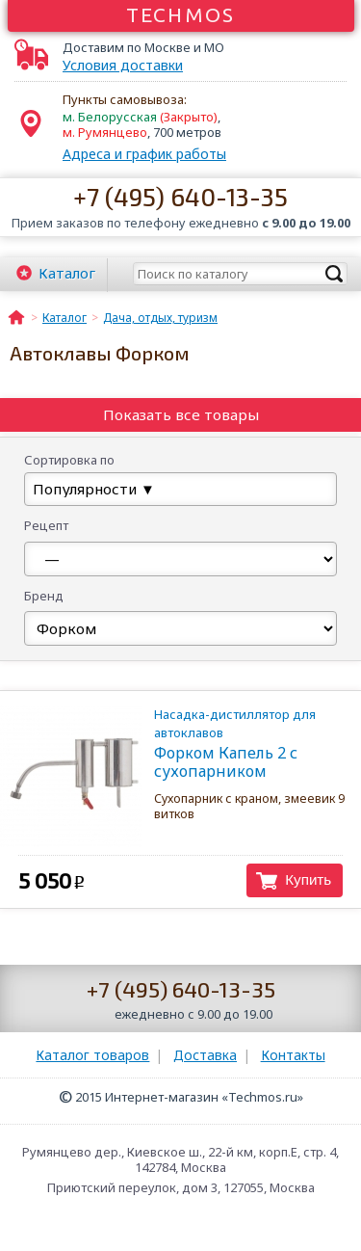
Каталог (67, 272)
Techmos (180, 14)
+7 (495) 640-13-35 (180, 196)
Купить (308, 879)
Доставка (205, 1055)
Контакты (293, 1055)
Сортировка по (69, 459)
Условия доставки (123, 65)
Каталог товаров (92, 1055)
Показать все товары (181, 414)
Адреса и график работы (144, 154)
